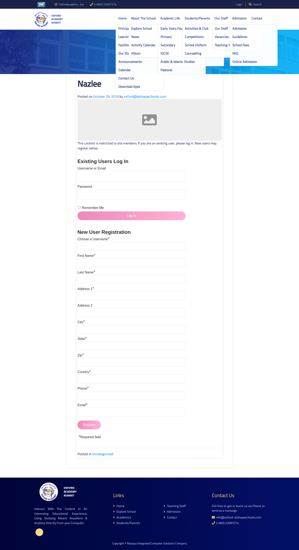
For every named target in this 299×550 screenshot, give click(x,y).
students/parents (126, 523)
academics (122, 517)
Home (122, 18)
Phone (83, 388)
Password (84, 186)
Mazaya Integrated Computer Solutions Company (157, 543)
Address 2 (84, 305)
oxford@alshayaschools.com (145, 96)
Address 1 (85, 289)
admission (172, 511)
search (255, 4)
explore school (124, 511)
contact (170, 517)
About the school (143, 18)
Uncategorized (102, 454)
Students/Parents (197, 18)
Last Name (86, 272)
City (81, 322)
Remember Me (93, 208)
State (82, 338)
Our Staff (221, 18)
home (119, 506)
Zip (80, 355)
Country (84, 372)
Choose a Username (93, 239)
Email (82, 405)
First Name (86, 255)
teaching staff (175, 506)
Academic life (170, 18)
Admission (239, 18)
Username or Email (91, 168)
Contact (256, 18)
